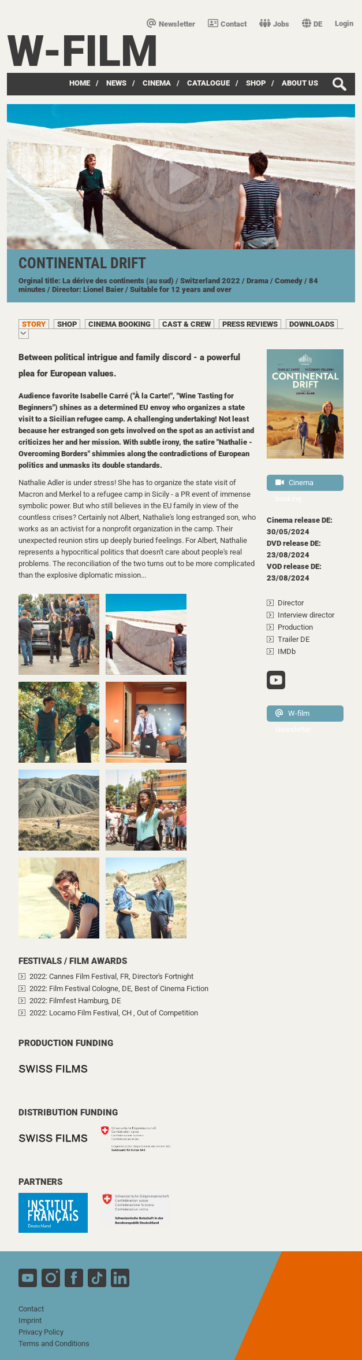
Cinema (157, 83)
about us (300, 83)
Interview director (306, 615)
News (116, 83)
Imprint (30, 1320)
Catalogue (208, 83)
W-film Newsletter (293, 715)
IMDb (287, 651)
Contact (227, 24)
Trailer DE (293, 639)
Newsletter (171, 24)
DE (312, 24)
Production (295, 627)
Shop (256, 83)
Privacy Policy (41, 1332)
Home (79, 83)
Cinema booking (294, 484)
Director (291, 602)
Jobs (274, 24)
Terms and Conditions (53, 1343)
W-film (82, 51)
